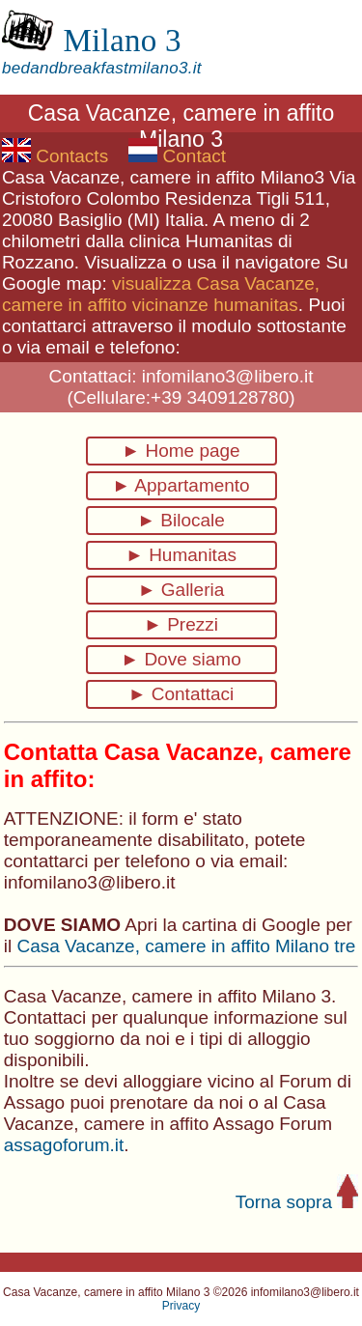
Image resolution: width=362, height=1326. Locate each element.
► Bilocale (181, 520)
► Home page (180, 450)
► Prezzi (181, 624)
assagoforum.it (64, 1145)
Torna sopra (297, 1202)
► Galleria (181, 589)
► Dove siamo (180, 659)
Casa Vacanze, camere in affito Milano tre (185, 946)
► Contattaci (181, 694)
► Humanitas (181, 555)
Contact (177, 156)
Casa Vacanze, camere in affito (128, 177)
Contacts (55, 156)
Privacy (181, 1305)
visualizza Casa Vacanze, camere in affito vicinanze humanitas (161, 294)
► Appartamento (180, 485)
